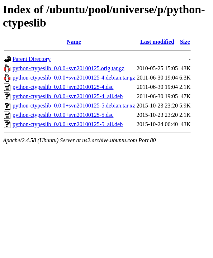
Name (74, 42)
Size (185, 42)
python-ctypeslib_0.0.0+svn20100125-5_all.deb (68, 124)
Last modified (157, 42)
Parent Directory (32, 59)
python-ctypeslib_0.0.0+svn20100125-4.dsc (63, 87)
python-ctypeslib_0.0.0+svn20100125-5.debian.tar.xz (74, 105)
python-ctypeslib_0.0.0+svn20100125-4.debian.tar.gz (74, 78)
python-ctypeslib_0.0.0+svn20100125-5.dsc (63, 115)
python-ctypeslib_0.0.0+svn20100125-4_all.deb (68, 96)
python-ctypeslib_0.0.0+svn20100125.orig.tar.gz (68, 68)
